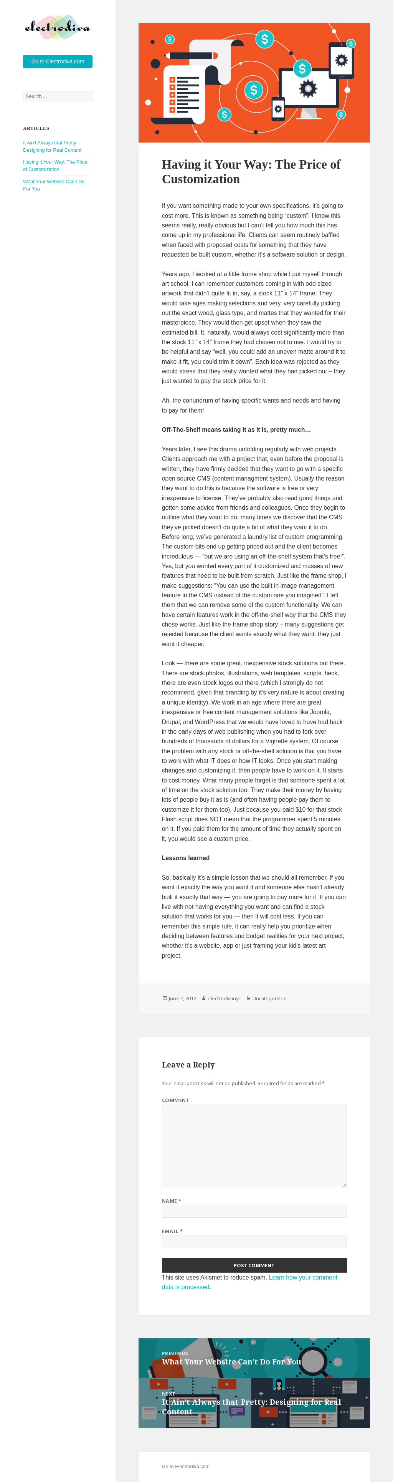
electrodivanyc (224, 998)
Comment (176, 1100)
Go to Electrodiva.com (57, 61)
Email (172, 1231)
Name (172, 1200)
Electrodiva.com (192, 1466)
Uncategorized (270, 998)
